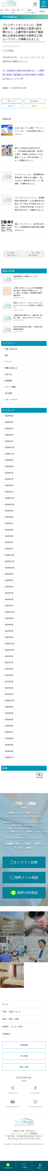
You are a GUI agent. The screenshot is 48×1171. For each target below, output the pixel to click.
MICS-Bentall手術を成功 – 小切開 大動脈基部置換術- (28, 329)
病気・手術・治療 (17, 11)
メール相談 (24, 1165)
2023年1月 (9, 606)
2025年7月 (9, 473)
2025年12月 (9, 447)
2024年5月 (9, 536)
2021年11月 (9, 644)
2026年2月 (9, 435)
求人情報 (8, 393)
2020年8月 (9, 707)
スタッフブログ (11, 400)
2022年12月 (9, 612)
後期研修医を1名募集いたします (28, 277)
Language (35, 6)
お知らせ (8, 374)
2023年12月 (9, 555)
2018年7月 (9, 757)
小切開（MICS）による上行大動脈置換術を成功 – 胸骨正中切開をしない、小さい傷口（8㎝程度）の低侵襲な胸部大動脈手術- (28, 293)
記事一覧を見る (11, 349)
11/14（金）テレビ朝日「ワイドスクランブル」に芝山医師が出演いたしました (29, 131)
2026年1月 (9, 441)
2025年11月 (9, 454)
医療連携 (24, 1045)
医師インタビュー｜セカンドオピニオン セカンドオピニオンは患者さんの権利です (28, 306)
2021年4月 (9, 675)
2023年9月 (9, 574)
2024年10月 (9, 504)
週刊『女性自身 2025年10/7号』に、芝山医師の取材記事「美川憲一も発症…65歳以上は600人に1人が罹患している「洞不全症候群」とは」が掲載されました (29, 154)
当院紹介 (42, 11)
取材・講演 (24, 1067)
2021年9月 (9, 656)
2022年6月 (9, 625)
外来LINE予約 (8, 1166)
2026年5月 (9, 422)
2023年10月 (9, 568)
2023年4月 (9, 593)
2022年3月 (9, 637)
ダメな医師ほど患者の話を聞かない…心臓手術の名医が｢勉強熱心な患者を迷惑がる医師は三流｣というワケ (24, 74)
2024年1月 (9, 549)
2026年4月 (9, 428)
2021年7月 (9, 662)
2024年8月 (9, 517)
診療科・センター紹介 (30, 11)
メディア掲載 (8, 51)
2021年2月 (9, 688)
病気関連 (8, 381)
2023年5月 (9, 587)
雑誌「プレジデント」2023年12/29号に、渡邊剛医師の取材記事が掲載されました (29, 227)
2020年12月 (9, 700)
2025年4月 (9, 479)
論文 (6, 355)
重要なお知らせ (11, 368)
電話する (39, 1166)
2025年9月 (9, 460)
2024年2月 (9, 542)
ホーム (5, 1004)
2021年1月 (9, 694)
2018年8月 (9, 751)
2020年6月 (9, 713)
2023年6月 (9, 580)
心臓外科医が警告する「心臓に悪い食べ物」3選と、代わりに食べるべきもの (28, 317)
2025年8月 (9, 466)
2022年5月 (9, 631)
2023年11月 (9, 561)
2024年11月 (9, 498)
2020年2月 (9, 732)
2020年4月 (9, 726)
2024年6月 (9, 530)
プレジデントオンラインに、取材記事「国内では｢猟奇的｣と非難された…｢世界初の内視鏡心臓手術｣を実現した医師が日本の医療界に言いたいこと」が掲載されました (36, 255)
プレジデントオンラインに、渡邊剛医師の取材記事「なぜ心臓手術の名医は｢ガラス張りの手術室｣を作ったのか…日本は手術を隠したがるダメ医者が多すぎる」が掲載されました (29, 204)
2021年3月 (9, 682)
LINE (34, 106)
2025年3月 (9, 485)
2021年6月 (9, 669)
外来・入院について (5, 11)
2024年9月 (9, 511)
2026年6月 (9, 416)
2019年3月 (9, 745)
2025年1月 (9, 492)
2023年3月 (9, 599)
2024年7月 (9, 523)
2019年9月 (9, 738)
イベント (8, 362)
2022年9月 (9, 618)
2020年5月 (9, 720)
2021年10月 (9, 650)
